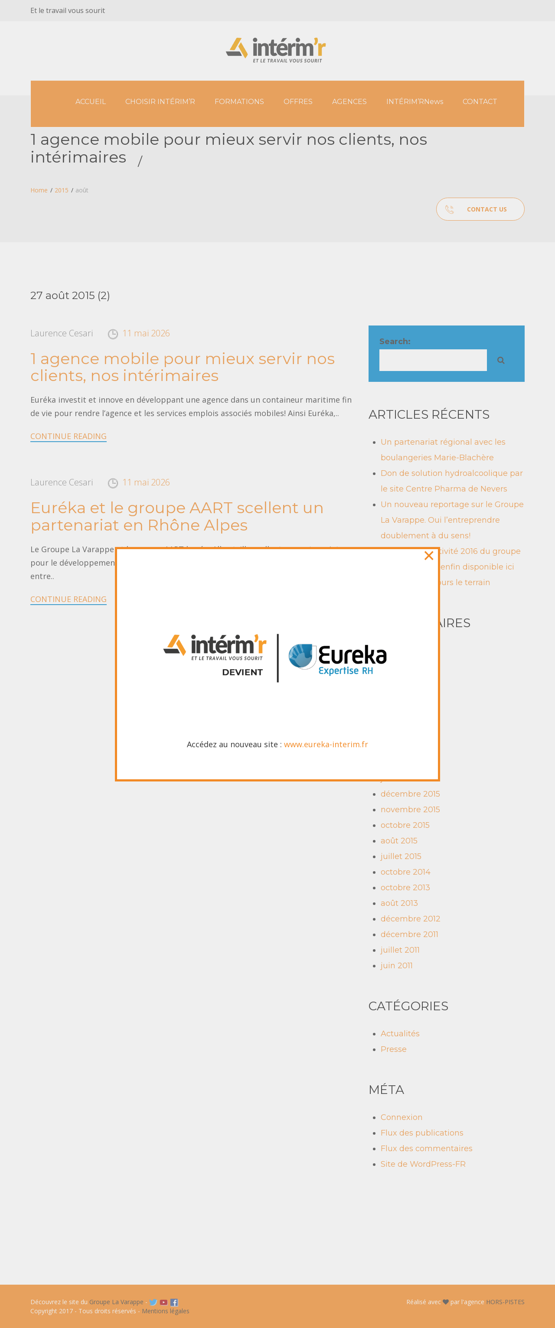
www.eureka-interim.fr (326, 236)
